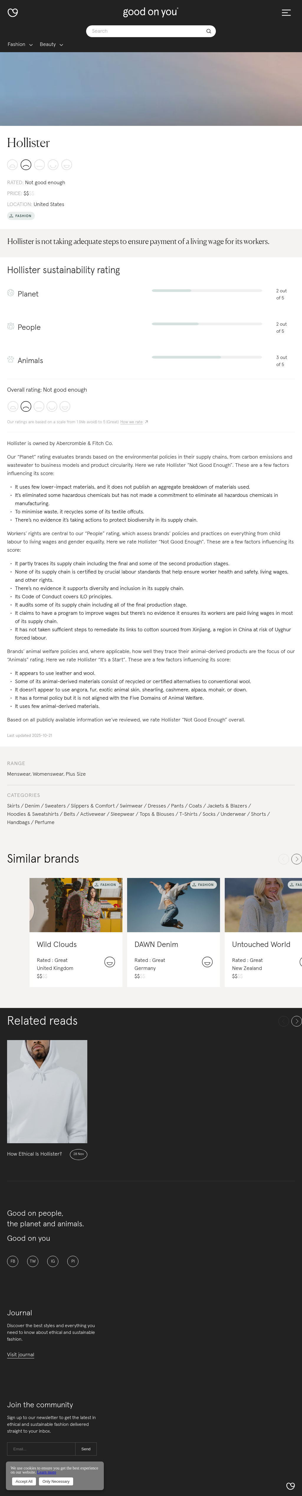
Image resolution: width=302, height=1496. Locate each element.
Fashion (16, 44)
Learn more (46, 1472)
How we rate (131, 422)
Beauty (48, 44)
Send (86, 1449)
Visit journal (20, 1354)
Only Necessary (56, 1481)
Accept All (24, 1481)
